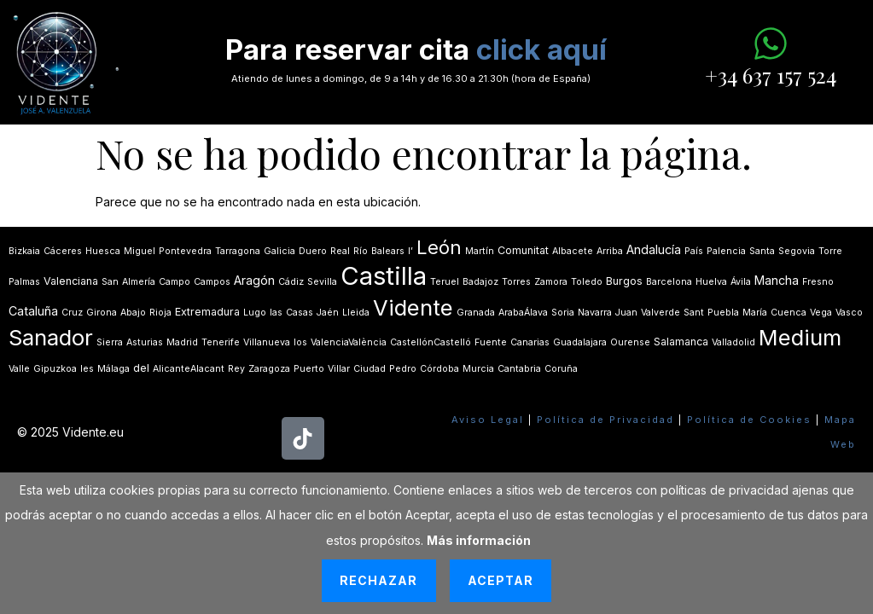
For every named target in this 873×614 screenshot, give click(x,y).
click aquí (541, 49)
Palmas (24, 281)
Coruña (561, 368)
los (300, 342)
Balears (387, 251)
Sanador (51, 337)
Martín (479, 251)
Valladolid (733, 342)
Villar (339, 368)
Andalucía (653, 249)
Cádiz (291, 281)
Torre (830, 251)
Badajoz (480, 281)
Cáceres (63, 251)
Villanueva (266, 342)
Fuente (490, 342)
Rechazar (378, 580)
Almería (138, 281)
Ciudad (369, 368)
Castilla (383, 276)
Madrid (182, 342)
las (276, 312)
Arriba (610, 251)
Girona (101, 312)
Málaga (113, 368)
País (693, 251)
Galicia (279, 251)
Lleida (356, 312)
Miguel (139, 251)
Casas (299, 312)
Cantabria (519, 368)
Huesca (102, 251)
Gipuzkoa (55, 368)
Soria (562, 312)
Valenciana (71, 281)
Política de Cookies (749, 420)
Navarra (595, 312)
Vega (821, 312)
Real (340, 251)
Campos (212, 281)
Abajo (133, 312)
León (439, 247)
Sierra (109, 342)
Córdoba (439, 368)
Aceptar (500, 580)
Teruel (444, 281)
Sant (694, 312)
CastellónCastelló (430, 342)
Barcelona (669, 281)
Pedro (402, 368)
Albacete (572, 251)
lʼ (410, 251)
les (87, 368)
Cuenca (788, 312)
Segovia (796, 251)
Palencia (726, 251)
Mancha (776, 280)
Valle (19, 368)
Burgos (624, 281)
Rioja (160, 312)
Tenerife (220, 342)
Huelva (711, 281)
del (141, 368)
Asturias (144, 342)
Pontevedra (185, 251)
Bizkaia (24, 251)
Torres (516, 281)
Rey (236, 368)
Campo (174, 281)
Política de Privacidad (605, 420)
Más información (479, 540)
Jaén (328, 312)
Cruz (72, 312)
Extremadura (207, 311)
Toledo (586, 281)
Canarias (530, 342)
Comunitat (523, 250)
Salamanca (681, 341)
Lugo (254, 312)
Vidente (413, 307)
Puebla (723, 312)
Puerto (309, 368)
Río (360, 251)
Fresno (818, 281)
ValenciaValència (349, 342)
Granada (476, 312)
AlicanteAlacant (188, 368)
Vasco (849, 312)
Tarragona (237, 251)
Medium (800, 337)
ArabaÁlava (523, 312)
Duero (313, 251)
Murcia (478, 368)
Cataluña (33, 311)
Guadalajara (580, 342)
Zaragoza (269, 368)
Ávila (740, 281)
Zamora (550, 281)
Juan (626, 312)
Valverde (660, 312)
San (110, 281)
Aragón (254, 280)
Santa (762, 251)
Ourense (630, 342)
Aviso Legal (487, 420)
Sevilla (322, 281)
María (754, 312)
